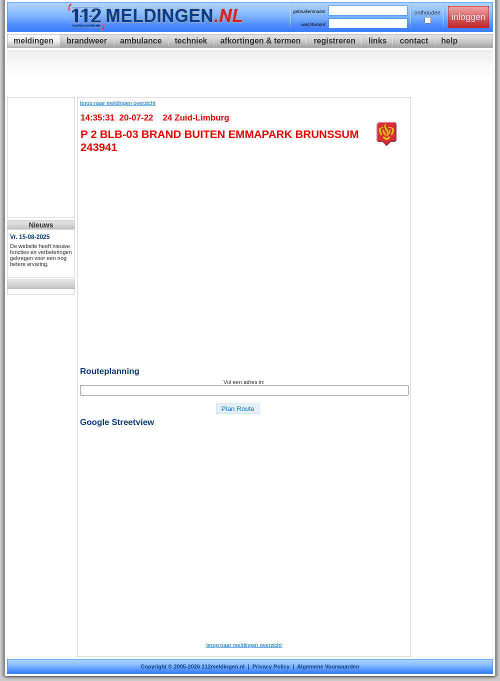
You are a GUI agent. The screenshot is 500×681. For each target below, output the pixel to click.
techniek (191, 40)
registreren (335, 40)
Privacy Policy (271, 667)
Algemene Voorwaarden (328, 667)
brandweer (86, 40)
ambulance (141, 40)
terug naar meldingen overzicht (118, 103)
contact (414, 40)
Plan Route (238, 408)
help (449, 40)
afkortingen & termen (260, 40)
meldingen (34, 40)
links (377, 40)
